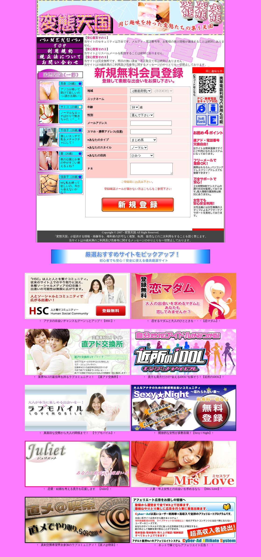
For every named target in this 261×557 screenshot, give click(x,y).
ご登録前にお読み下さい (136, 182)
